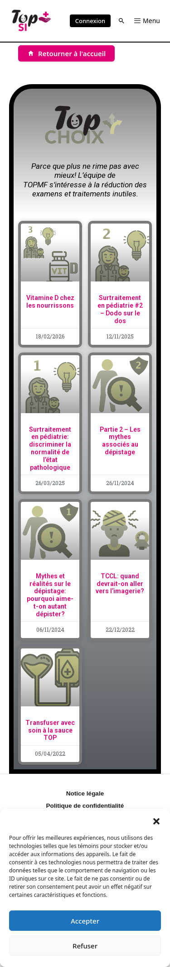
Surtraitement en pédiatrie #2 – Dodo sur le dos (120, 309)
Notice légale (85, 793)
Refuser (85, 945)
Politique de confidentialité (85, 805)
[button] (156, 820)
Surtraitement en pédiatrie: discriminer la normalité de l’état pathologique (50, 448)
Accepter (85, 920)
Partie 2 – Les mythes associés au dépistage (120, 441)
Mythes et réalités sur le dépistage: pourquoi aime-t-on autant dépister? (50, 595)
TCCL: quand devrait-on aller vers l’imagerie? (120, 583)
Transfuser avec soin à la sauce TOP (50, 730)
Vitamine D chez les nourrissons (50, 301)
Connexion (90, 21)
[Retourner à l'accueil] (66, 53)
